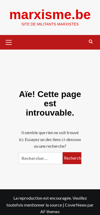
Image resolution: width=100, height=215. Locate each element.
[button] (8, 41)
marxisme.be (50, 14)
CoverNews (76, 204)
